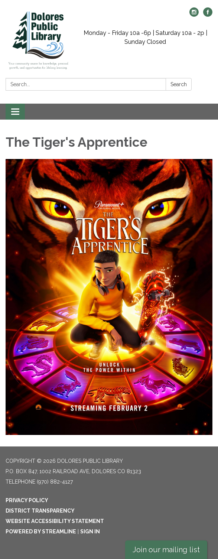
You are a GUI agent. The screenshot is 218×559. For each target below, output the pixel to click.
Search (178, 84)
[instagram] (194, 14)
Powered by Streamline (41, 531)
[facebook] (207, 14)
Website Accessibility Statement (55, 521)
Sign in (90, 531)
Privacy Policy (27, 500)
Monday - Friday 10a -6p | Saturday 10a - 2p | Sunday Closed (145, 37)
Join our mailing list (166, 549)
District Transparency (40, 511)
